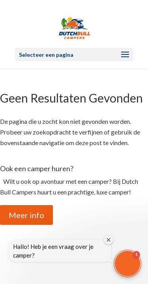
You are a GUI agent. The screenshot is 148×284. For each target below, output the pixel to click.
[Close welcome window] (108, 240)
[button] (127, 263)
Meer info (26, 215)
